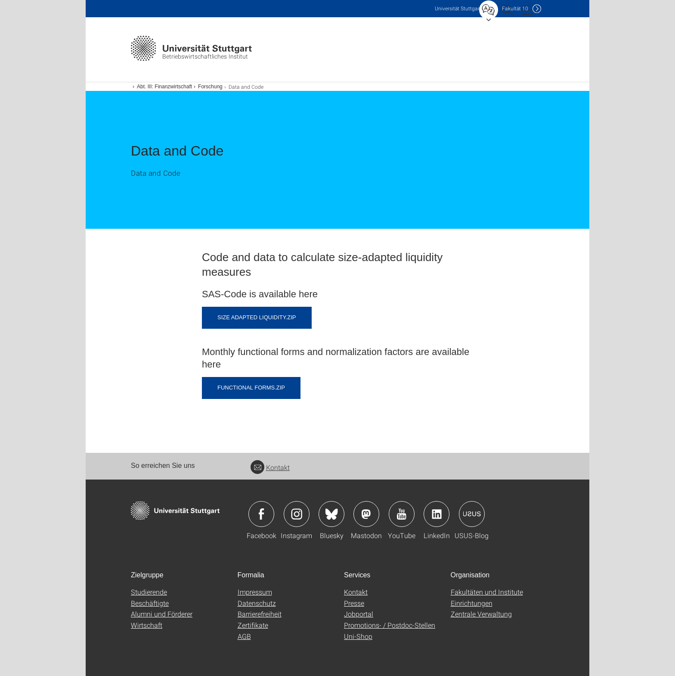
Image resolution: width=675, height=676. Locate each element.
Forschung (210, 87)
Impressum (255, 591)
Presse (354, 602)
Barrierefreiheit (260, 613)
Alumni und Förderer (161, 613)
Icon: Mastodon (366, 514)
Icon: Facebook (261, 514)
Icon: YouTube (402, 514)
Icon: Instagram (297, 514)
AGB (244, 636)
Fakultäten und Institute (487, 591)
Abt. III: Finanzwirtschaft (164, 87)
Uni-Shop (358, 636)
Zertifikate (253, 624)
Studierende (149, 591)
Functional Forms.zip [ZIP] (251, 387)
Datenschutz (257, 602)
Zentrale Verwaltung (481, 613)
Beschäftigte (150, 602)
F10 (515, 8)
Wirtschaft (146, 624)
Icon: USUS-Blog (472, 514)
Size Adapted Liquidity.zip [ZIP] (256, 317)
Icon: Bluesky (331, 514)
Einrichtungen (471, 602)
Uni (458, 8)
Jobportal (358, 613)
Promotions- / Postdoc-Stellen (389, 624)
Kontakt (270, 467)
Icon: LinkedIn (436, 514)
